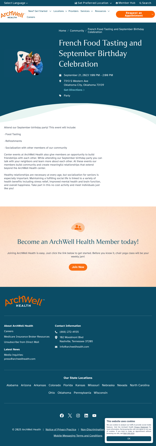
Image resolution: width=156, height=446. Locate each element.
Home (62, 30)
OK (129, 438)
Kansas (80, 385)
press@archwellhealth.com (19, 359)
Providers (73, 11)
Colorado (55, 385)
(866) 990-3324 (128, 433)
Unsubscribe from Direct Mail (21, 342)
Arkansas (40, 385)
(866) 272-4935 (69, 332)
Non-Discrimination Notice (97, 429)
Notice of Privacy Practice (61, 429)
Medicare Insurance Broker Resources (27, 336)
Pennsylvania (82, 393)
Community (77, 30)
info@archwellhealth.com (74, 346)
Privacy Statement (141, 427)
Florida (68, 385)
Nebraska (108, 385)
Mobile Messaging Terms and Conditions (78, 435)
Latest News (12, 349)
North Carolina (139, 385)
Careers (31, 17)
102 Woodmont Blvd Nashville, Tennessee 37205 (76, 339)
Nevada (122, 385)
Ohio (51, 393)
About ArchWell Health (18, 326)
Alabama (12, 385)
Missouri (93, 385)
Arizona (26, 385)
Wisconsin (101, 393)
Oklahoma (64, 393)
